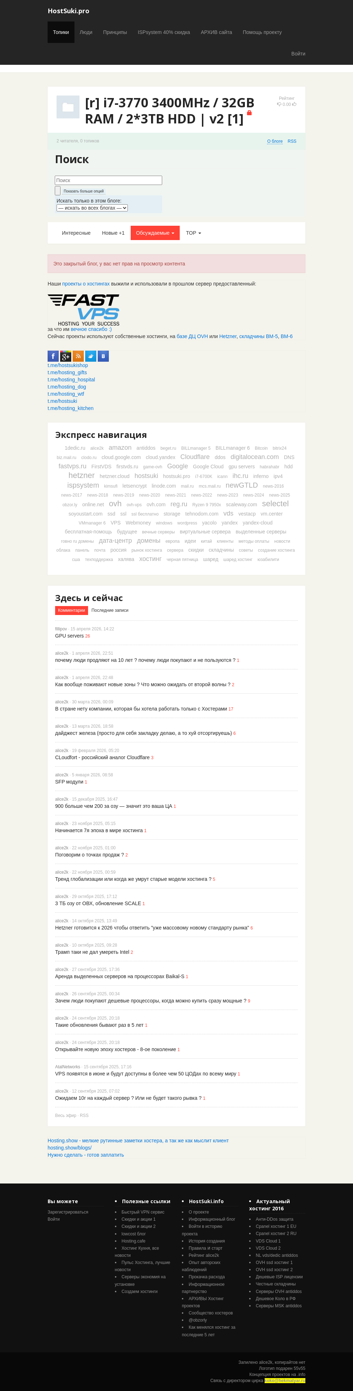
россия (118, 550)
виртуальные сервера (205, 532)
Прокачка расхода (207, 1276)
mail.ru (187, 486)
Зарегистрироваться (68, 1212)
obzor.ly (69, 504)
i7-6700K (203, 476)
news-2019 (123, 495)
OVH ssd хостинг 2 (274, 1269)
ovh (115, 503)
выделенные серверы (261, 532)
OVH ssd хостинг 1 (274, 1262)
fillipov (61, 628)
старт (217, 1248)
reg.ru (178, 504)
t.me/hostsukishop (68, 365)
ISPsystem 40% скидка (164, 32)
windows (164, 523)
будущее (127, 532)
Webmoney (138, 523)
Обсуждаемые (155, 233)
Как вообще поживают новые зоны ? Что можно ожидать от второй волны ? (143, 684)
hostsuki (146, 475)
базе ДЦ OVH (192, 336)
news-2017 (71, 495)
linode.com (164, 486)
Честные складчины (276, 1284)
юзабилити (268, 559)
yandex (230, 523)
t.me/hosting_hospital (71, 379)
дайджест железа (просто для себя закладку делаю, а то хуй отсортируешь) (143, 733)
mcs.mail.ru (210, 486)
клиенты (225, 541)
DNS (289, 457)
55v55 (299, 1368)
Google (177, 466)
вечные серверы (158, 532)
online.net (93, 504)
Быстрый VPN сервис (143, 1212)
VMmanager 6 (92, 523)
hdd (288, 466)
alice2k (96, 448)
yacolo (209, 523)
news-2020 (149, 495)
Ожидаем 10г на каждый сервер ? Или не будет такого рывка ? (128, 1098)
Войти (298, 54)
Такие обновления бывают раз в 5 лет (99, 1025)
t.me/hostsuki (62, 401)
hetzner (81, 475)
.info (301, 1374)
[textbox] (108, 180)
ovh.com (156, 504)
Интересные (76, 233)
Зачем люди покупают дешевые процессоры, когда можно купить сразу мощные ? (150, 1001)
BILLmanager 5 (196, 448)
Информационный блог (212, 1219)
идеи (190, 541)
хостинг (150, 558)
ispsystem (83, 485)
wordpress (187, 523)
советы (246, 550)
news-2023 (227, 495)
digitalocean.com (255, 456)
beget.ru (168, 448)
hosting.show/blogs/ (70, 1148)
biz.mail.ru (67, 457)
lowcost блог (134, 1233)
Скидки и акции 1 (139, 1219)
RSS (292, 141)
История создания (207, 1241)
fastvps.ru (72, 466)
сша (76, 559)
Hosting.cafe (134, 1241)
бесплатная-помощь (88, 532)
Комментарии (71, 610)
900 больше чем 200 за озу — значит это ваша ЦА (113, 806)
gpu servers (242, 466)
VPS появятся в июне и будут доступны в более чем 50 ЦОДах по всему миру (145, 1074)
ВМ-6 (286, 336)
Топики (61, 32)
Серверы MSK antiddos (279, 1305)
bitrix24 (280, 448)
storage (172, 514)
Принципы (115, 32)
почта (99, 550)
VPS (116, 523)
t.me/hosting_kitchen (70, 408)
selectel (275, 503)
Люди (86, 32)
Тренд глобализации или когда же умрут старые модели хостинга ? (133, 879)
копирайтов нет (290, 1362)
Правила (197, 1248)
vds (228, 513)
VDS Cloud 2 (268, 1248)
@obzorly (198, 1320)
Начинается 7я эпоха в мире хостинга (99, 830)
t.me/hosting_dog (67, 387)
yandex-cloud (257, 523)
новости (282, 541)
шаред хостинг (237, 559)
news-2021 (175, 495)
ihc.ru (240, 475)
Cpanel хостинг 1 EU (276, 1226)
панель (82, 550)
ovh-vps (134, 504)
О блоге (274, 141)
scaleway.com (241, 504)
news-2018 (97, 495)
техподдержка (99, 559)
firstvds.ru (127, 466)
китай (206, 541)
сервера (175, 550)
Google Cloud (208, 466)
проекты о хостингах (86, 284)
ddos (220, 457)
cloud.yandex (160, 457)
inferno (261, 476)
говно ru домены (77, 541)
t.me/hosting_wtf (66, 394)
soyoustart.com (85, 514)
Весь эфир (65, 1115)
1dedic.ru (75, 448)
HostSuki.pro (69, 10)
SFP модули (69, 782)
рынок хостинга (146, 550)
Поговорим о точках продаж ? (89, 855)
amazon (119, 447)
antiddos (145, 448)
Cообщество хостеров (211, 1313)
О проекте (199, 1212)
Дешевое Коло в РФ (276, 1298)
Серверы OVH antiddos (279, 1291)
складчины (221, 550)
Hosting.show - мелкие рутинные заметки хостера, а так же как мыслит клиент (138, 1140)
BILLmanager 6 (233, 448)
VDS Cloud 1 (268, 1241)
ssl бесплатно (145, 514)
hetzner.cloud (114, 476)
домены (149, 540)
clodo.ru (89, 457)
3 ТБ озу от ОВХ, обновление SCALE (98, 903)
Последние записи (110, 610)
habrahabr (270, 466)
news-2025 (279, 495)
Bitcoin (261, 448)
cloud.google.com (121, 457)
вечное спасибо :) (91, 329)
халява (126, 559)
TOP (193, 233)
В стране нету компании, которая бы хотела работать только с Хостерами (141, 709)
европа (172, 541)
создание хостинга (276, 550)
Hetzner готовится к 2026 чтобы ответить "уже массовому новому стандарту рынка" (152, 928)
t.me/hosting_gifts (67, 372)
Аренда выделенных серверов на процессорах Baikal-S (119, 976)
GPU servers (69, 636)
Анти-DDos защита (275, 1219)
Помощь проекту (262, 32)
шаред (210, 559)
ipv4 (278, 476)
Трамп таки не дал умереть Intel (92, 952)
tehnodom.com (202, 514)
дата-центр (115, 540)
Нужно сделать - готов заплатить (86, 1155)
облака (63, 550)
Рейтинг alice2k (204, 1255)
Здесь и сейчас (89, 598)
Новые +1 (113, 233)
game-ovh (152, 466)
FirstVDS (101, 466)
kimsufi (110, 486)
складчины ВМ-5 (259, 336)
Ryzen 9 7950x (206, 504)
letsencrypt (134, 486)
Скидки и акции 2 (139, 1226)
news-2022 (201, 495)
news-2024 (253, 495)
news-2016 (273, 486)
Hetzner (228, 336)
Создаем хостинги (140, 1291)
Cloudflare (195, 456)
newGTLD (242, 485)
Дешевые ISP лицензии (279, 1276)
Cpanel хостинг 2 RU (276, 1233)
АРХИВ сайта (216, 32)
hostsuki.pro (176, 476)
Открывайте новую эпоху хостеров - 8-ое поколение (115, 1049)
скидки (196, 550)
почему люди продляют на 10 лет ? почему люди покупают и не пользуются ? (145, 660)
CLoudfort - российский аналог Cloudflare (102, 757)
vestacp (247, 514)
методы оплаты (253, 541)
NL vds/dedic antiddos (277, 1255)
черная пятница (182, 559)
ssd (111, 514)
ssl (123, 514)
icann (222, 476)
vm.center (271, 514)
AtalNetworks (67, 1066)
